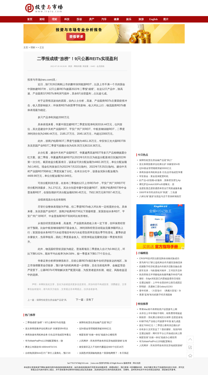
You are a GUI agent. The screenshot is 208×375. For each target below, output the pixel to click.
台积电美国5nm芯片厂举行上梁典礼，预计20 (47, 353)
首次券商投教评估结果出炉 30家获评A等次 (46, 328)
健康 (116, 19)
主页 (25, 47)
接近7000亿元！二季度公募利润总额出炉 (159, 325)
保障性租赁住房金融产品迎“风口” (95, 322)
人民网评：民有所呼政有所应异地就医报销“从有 (103, 340)
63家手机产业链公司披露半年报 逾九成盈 (160, 321)
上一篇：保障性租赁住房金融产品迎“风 (47, 300)
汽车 (104, 19)
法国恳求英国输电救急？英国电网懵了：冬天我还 (104, 353)
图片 (165, 19)
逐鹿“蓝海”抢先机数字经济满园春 (155, 294)
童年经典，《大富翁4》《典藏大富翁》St (160, 290)
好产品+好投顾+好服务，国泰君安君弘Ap (160, 180)
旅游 (141, 19)
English (153, 19)
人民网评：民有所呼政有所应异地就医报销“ (161, 345)
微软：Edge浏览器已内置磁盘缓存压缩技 (160, 278)
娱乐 (128, 19)
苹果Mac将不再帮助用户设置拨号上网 (158, 309)
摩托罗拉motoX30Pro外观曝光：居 (156, 184)
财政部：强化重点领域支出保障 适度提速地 (161, 317)
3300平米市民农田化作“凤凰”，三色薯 (158, 192)
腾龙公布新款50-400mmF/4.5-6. (41, 347)
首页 (29, 19)
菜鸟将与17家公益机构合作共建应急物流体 (160, 262)
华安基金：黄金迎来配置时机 (153, 176)
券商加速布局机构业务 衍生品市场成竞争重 (161, 172)
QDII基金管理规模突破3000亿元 (95, 328)
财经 (42, 19)
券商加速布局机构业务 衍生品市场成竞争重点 (48, 334)
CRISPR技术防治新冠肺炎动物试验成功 (159, 258)
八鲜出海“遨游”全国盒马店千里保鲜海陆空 (160, 196)
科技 (66, 19)
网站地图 (136, 363)
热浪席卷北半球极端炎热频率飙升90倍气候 (160, 274)
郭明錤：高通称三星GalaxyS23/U (156, 286)
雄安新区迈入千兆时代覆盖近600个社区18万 (101, 347)
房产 (91, 19)
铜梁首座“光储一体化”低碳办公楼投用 (98, 334)
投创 (79, 19)
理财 (54, 19)
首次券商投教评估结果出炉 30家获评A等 (159, 164)
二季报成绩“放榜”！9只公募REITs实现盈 (45, 322)
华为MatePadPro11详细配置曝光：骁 (44, 340)
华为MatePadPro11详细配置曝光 (155, 341)
